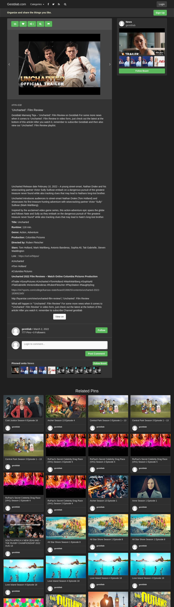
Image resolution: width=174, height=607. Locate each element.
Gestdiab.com (16, 4)
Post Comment (96, 353)
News (30, 363)
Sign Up (160, 12)
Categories (37, 4)
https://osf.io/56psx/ (29, 256)
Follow (101, 330)
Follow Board (100, 363)
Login (162, 4)
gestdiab (16, 427)
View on (59, 316)
